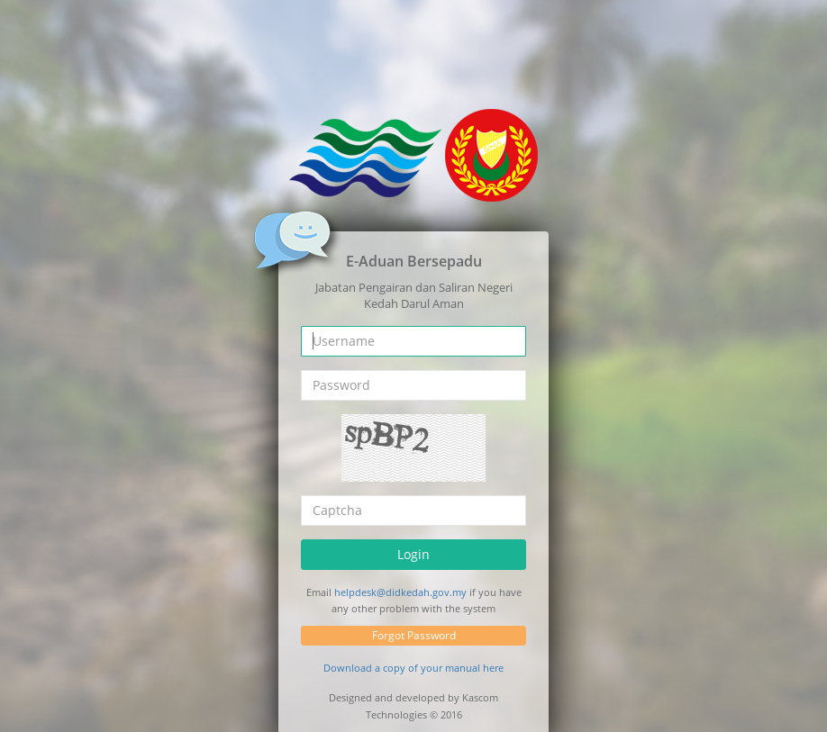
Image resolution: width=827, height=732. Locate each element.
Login (413, 554)
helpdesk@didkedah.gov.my (400, 592)
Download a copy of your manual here (413, 667)
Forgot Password (414, 635)
